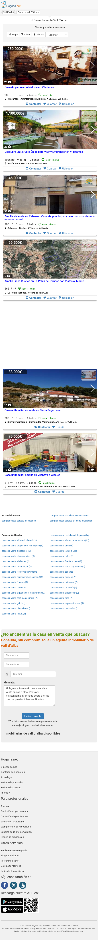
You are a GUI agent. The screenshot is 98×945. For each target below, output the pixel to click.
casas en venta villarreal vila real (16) (19, 540)
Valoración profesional (12, 821)
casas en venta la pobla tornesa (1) (67, 603)
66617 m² (26, 290)
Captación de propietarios (14, 816)
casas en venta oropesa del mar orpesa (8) (22, 545)
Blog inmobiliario (10, 855)
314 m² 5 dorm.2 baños (40, 484)
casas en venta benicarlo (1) (63, 608)
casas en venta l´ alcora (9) (15, 582)
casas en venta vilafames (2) (16, 561)
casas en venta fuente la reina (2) (66, 561)
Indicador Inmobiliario (12, 871)
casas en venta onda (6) (61, 545)
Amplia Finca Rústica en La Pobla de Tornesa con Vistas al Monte (44, 281)
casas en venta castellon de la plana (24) (69, 535)
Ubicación (66, 104)
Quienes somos (9, 767)
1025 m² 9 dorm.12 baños (32, 161)
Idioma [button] (5, 792)
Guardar (49, 104)
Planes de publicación (12, 837)
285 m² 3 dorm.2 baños (36, 97)
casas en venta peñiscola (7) (63, 582)
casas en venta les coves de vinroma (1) (21, 572)
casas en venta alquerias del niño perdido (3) (23, 593)
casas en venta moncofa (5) (63, 587)
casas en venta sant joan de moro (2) (20, 598)
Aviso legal (6, 777)
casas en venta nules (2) (62, 556)
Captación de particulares (14, 811)
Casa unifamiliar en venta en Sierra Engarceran (33, 410)
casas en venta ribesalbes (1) (16, 608)
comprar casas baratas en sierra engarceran (71, 521)
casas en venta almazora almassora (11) (69, 540)
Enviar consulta (32, 716)
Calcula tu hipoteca (11, 865)
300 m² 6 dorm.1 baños (30, 226)
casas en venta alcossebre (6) (16, 551)
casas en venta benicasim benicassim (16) (22, 577)
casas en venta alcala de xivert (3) (18, 556)
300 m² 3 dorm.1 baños (41, 420)
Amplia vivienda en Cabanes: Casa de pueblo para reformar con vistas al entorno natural (50, 218)
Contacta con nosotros (13, 772)
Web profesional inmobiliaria (16, 826)
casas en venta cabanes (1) (63, 572)
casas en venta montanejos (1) (17, 566)
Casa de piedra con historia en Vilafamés (29, 87)
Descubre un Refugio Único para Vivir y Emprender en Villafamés (44, 151)
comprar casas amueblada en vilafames (69, 515)
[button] (28, 12)
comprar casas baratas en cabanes (19, 521)
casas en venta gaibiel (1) (14, 603)
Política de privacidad (12, 782)
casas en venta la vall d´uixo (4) (65, 551)
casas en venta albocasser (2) (64, 593)
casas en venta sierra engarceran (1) (67, 566)
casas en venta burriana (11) (63, 577)
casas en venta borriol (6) (14, 587)
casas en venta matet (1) (14, 613)
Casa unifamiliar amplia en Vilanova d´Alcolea (32, 475)
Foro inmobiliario (10, 860)
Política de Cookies (11, 787)
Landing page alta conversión (16, 832)
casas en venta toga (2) (61, 598)
